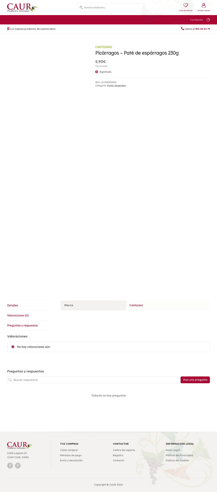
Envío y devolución (71, 460)
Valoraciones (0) (18, 315)
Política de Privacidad (179, 455)
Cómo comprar (69, 450)
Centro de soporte (124, 450)
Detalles (12, 305)
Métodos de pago (71, 455)
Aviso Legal (173, 450)
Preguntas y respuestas (22, 325)
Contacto (118, 460)
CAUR (112, 484)
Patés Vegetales (116, 85)
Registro (118, 455)
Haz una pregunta (195, 379)
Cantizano (103, 47)
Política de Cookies (177, 460)
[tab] (29, 306)
